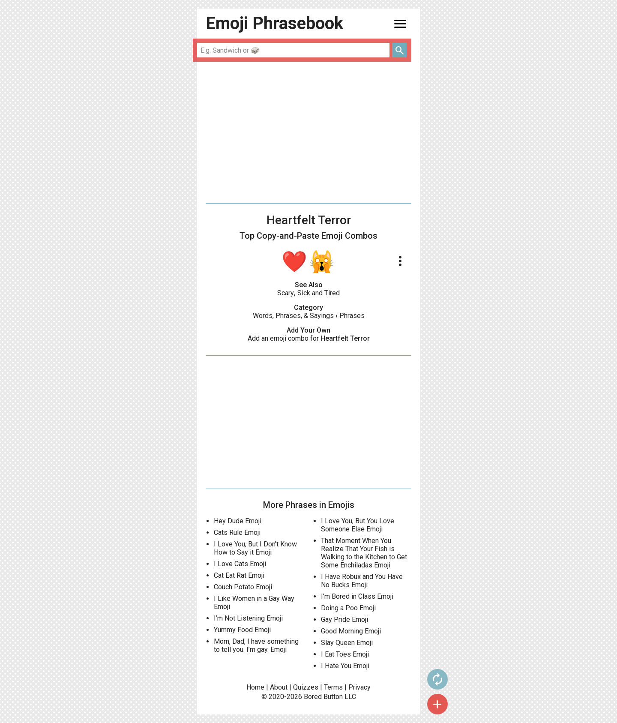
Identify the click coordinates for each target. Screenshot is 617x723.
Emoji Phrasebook (274, 23)
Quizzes (305, 687)
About (279, 687)
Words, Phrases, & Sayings (293, 316)
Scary (285, 293)
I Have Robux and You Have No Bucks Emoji (362, 581)
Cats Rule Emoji (237, 532)
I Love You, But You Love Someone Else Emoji (357, 525)
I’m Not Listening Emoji (248, 618)
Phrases (352, 316)
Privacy (359, 687)
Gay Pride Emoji (344, 619)
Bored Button (323, 697)
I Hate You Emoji (345, 666)
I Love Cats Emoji (240, 564)
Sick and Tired (318, 293)
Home (255, 687)
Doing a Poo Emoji (348, 608)
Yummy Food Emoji (242, 630)
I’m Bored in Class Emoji (357, 596)
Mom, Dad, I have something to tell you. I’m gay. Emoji (256, 645)
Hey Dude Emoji (237, 521)
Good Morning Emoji (351, 631)
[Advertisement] (308, 132)
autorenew (437, 679)
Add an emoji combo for (309, 338)
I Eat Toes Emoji (345, 654)
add (437, 704)
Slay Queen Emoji (347, 643)
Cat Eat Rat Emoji (239, 575)
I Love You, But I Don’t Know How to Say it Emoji (255, 548)
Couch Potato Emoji (243, 587)
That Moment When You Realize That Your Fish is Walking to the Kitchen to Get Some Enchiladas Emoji (364, 553)
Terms (333, 687)
